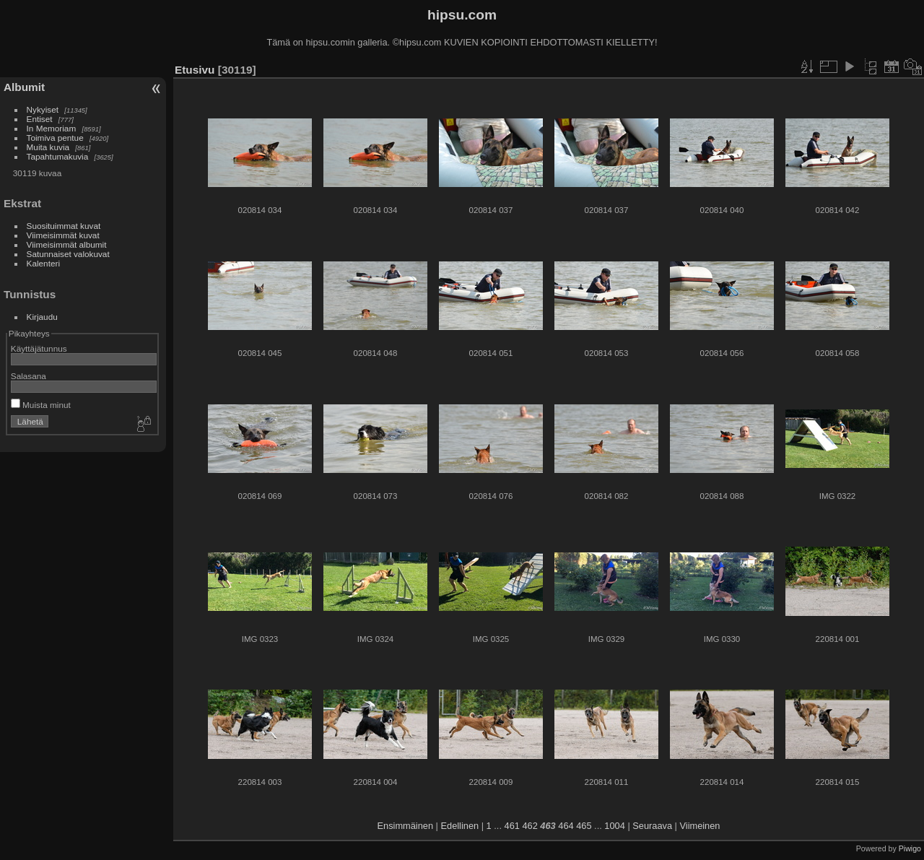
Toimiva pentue (55, 137)
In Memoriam (52, 128)
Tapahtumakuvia (58, 156)
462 (529, 825)
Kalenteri (43, 263)
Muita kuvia (48, 147)
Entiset (40, 118)
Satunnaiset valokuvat (68, 254)
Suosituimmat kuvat (64, 225)
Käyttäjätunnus (39, 348)
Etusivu (194, 70)
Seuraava (652, 825)
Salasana (28, 376)
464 (565, 825)
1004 (614, 825)
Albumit (24, 87)
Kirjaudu (42, 316)
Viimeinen (700, 825)
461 (512, 825)
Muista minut (41, 404)
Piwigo (910, 848)
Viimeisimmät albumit (67, 244)
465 (583, 825)
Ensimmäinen (406, 825)
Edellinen (460, 825)
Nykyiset (42, 109)
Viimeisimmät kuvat (63, 235)
